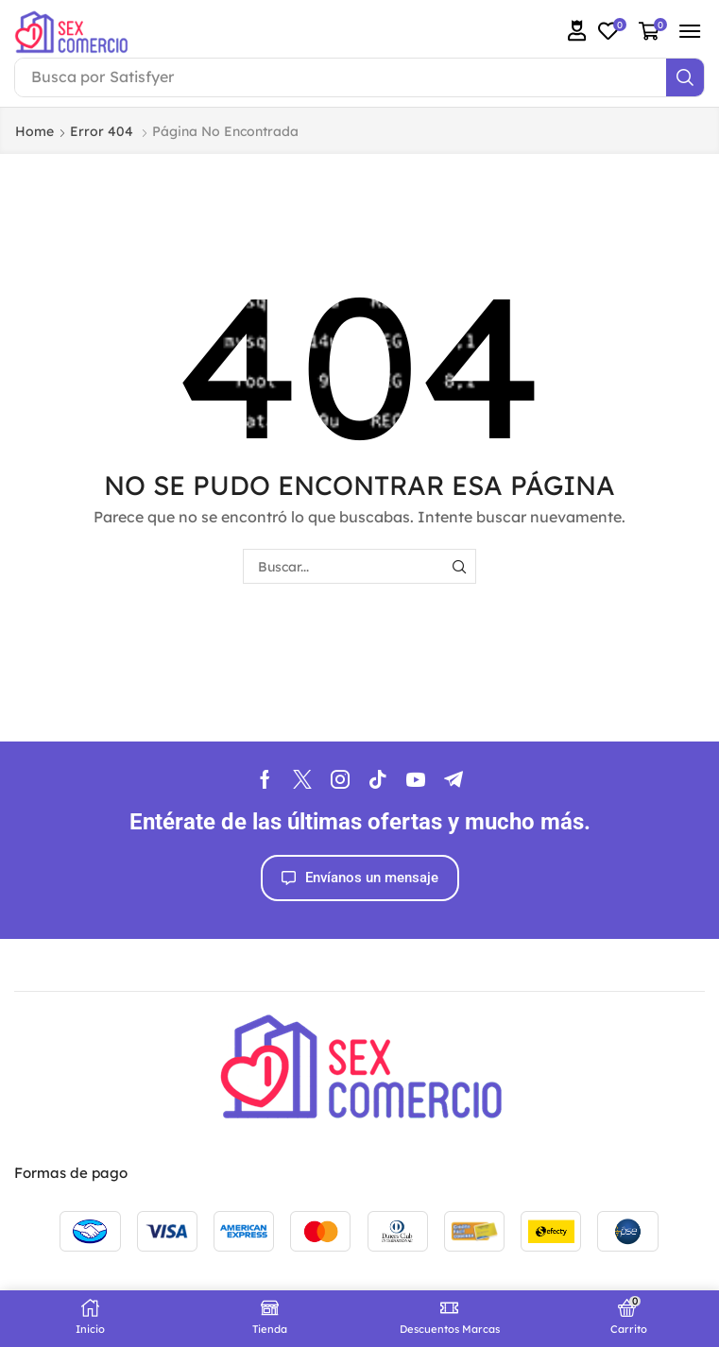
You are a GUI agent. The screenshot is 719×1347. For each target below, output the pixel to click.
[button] (577, 31)
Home (34, 131)
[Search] (685, 77)
